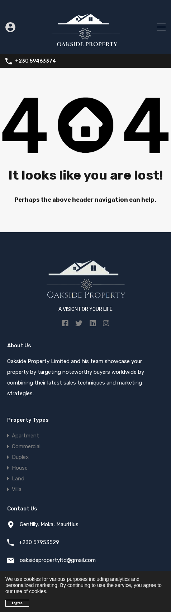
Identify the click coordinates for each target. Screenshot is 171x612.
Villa (17, 489)
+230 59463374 (35, 61)
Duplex (20, 457)
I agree (17, 603)
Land (18, 478)
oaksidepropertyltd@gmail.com (58, 560)
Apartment (25, 435)
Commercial (26, 446)
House (20, 468)
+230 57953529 (39, 542)
